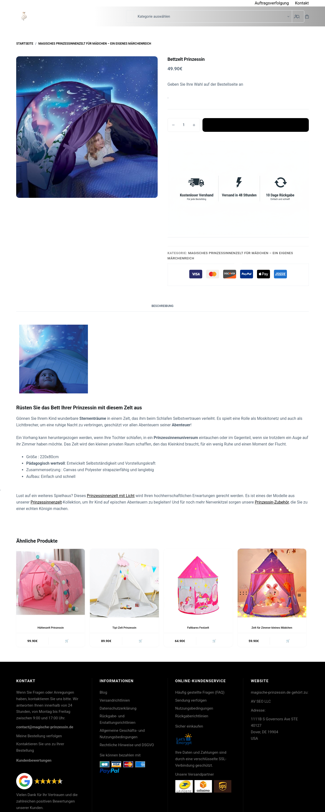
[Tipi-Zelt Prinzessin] (124, 583)
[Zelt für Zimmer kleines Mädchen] (272, 583)
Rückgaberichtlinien (191, 717)
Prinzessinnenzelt (46, 502)
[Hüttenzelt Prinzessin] (50, 583)
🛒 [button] (66, 641)
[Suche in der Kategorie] (213, 16)
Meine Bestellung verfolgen (39, 737)
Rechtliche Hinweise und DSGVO (127, 746)
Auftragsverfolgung (272, 3)
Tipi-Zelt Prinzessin (124, 627)
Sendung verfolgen (191, 701)
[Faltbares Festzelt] (198, 583)
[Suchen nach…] (130, 16)
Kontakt (302, 3)
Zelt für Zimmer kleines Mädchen (272, 627)
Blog (103, 693)
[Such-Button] (298, 16)
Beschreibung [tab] (162, 306)
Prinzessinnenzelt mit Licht (110, 495)
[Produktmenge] (184, 125)
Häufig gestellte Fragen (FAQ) (200, 693)
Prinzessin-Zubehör (272, 502)
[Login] (296, 16)
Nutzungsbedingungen (194, 709)
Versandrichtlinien (115, 701)
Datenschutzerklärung (118, 709)
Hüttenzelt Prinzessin (50, 627)
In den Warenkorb (255, 125)
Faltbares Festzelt (198, 627)
